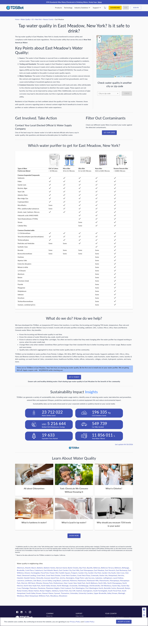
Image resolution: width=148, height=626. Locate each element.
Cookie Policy (89, 622)
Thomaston (65, 593)
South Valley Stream (33, 593)
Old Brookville (94, 586)
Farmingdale (35, 573)
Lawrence (20, 580)
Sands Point (63, 591)
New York (38, 19)
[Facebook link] (17, 612)
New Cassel (68, 583)
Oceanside (73, 586)
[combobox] (108, 93)
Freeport (74, 573)
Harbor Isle (103, 575)
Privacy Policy (75, 622)
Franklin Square (64, 573)
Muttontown (58, 583)
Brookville (20, 570)
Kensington (70, 578)
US (33, 19)
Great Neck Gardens (68, 575)
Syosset (57, 593)
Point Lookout (65, 588)
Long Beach (57, 580)
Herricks (121, 575)
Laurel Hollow (118, 578)
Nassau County (48, 19)
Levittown (28, 580)
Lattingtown (107, 578)
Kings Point (79, 578)
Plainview (33, 588)
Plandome (41, 588)
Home (17, 19)
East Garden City (65, 570)
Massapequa (114, 580)
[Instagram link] (30, 612)
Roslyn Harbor (33, 591)
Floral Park (45, 573)
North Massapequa (114, 583)
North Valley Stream (48, 586)
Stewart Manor (47, 593)
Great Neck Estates (53, 575)
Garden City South (109, 573)
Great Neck (41, 575)
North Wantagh (63, 586)
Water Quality (25, 19)
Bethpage (125, 568)
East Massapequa (86, 570)
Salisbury (55, 591)
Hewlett (20, 578)
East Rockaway (121, 570)
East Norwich (110, 570)
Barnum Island (61, 568)
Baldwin (40, 568)
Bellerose (96, 568)
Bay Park (82, 568)
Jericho (62, 578)
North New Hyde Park (32, 586)
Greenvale (94, 575)
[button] (114, 54)
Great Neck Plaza (83, 575)
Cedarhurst (38, 570)
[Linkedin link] (21, 612)
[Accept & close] (124, 622)
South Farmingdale (100, 591)
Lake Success (89, 578)
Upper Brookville (100, 593)
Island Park (55, 578)
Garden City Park (94, 573)
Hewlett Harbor (29, 578)
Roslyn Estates (22, 591)
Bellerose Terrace (107, 568)
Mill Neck (31, 583)
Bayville (89, 568)
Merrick (24, 583)
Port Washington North (94, 588)
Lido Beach (37, 580)
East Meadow (99, 570)
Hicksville (39, 578)
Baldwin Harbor (49, 568)
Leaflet (117, 76)
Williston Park (44, 596)
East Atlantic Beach (51, 570)
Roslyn (127, 588)
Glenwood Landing (29, 575)
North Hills (102, 583)
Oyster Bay (116, 586)
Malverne (73, 580)
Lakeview (98, 578)
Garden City (82, 573)
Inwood (47, 578)
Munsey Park (48, 583)
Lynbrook (65, 580)
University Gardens (86, 593)
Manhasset (82, 580)
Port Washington (78, 588)
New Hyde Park (79, 583)
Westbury (20, 596)
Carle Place (29, 570)
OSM (123, 76)
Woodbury (54, 596)
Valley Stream (112, 593)
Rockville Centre (110, 588)
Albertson (20, 568)
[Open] (117, 93)
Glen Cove (120, 573)
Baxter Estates (73, 568)
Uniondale (74, 593)
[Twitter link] (25, 612)
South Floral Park (114, 591)
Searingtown (87, 591)
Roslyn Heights (45, 591)
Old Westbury (106, 586)
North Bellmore (91, 583)
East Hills (75, 570)
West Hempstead (31, 596)
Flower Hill (54, 573)
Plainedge (25, 588)
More (100, 2)
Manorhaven (104, 580)
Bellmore (118, 568)
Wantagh (121, 593)
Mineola (39, 583)
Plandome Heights (53, 588)
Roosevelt (120, 588)
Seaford (79, 591)
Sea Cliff (72, 591)
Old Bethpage (83, 586)
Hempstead (112, 575)
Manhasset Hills (93, 580)
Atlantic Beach (30, 568)
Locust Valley (47, 580)
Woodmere (63, 596)
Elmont (27, 573)
